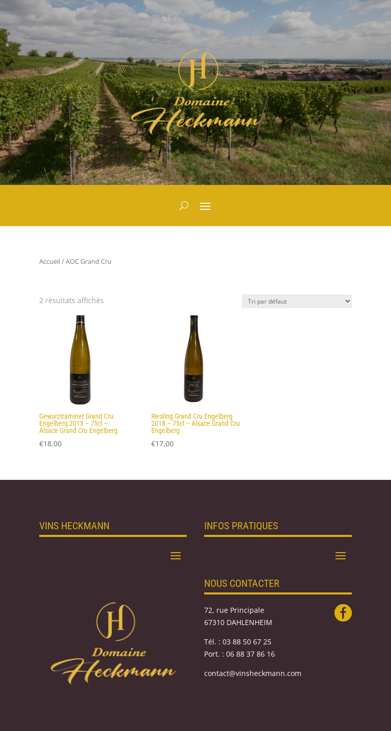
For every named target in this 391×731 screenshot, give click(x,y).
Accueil (49, 261)
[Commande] (297, 301)
